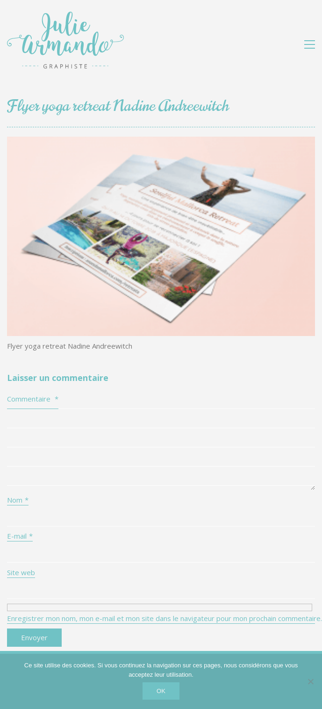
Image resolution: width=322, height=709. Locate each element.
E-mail (20, 536)
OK (161, 690)
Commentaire (32, 398)
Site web (21, 572)
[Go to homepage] (65, 44)
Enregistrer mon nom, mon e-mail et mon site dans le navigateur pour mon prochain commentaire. (161, 618)
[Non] (310, 681)
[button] (309, 44)
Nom (18, 500)
